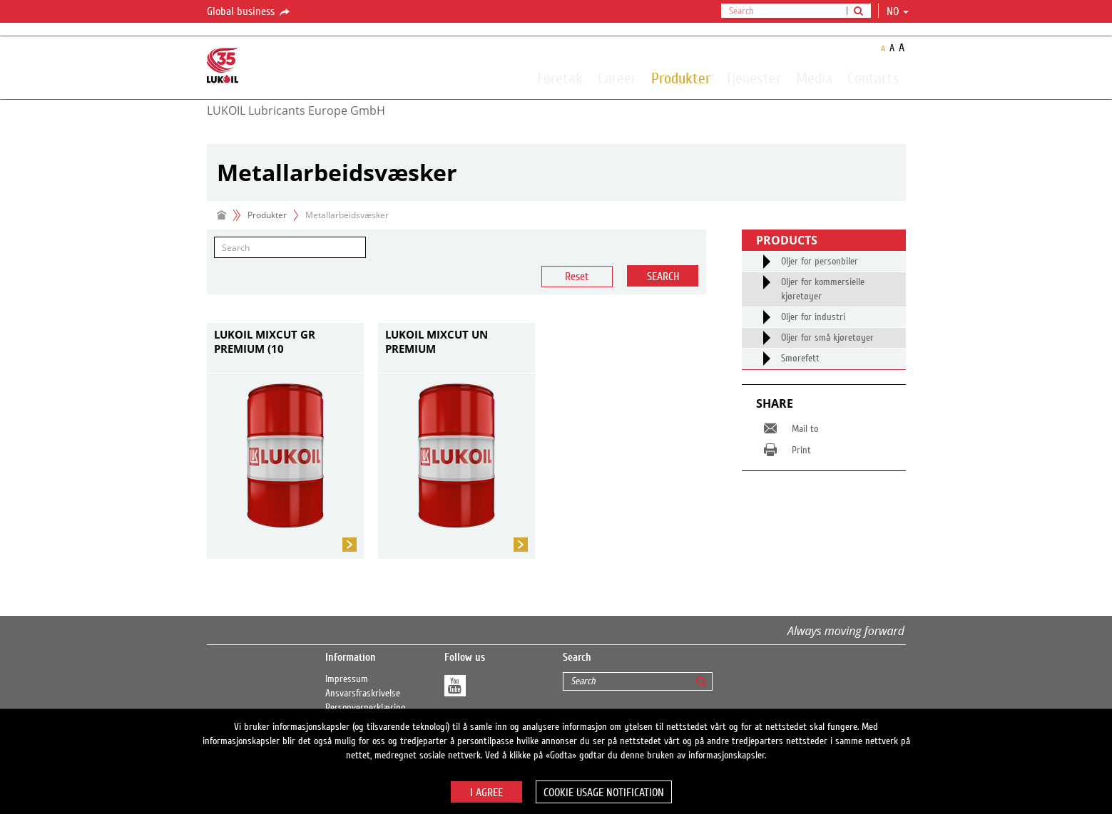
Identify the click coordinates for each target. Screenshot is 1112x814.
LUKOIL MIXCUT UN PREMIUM (436, 341)
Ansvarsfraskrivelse (362, 693)
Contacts (873, 77)
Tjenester (753, 77)
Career (617, 77)
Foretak (560, 77)
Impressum (346, 679)
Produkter (680, 77)
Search (663, 276)
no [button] (898, 11)
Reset (577, 276)
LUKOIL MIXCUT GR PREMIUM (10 (264, 341)
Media (814, 77)
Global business (249, 12)
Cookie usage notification (604, 792)
